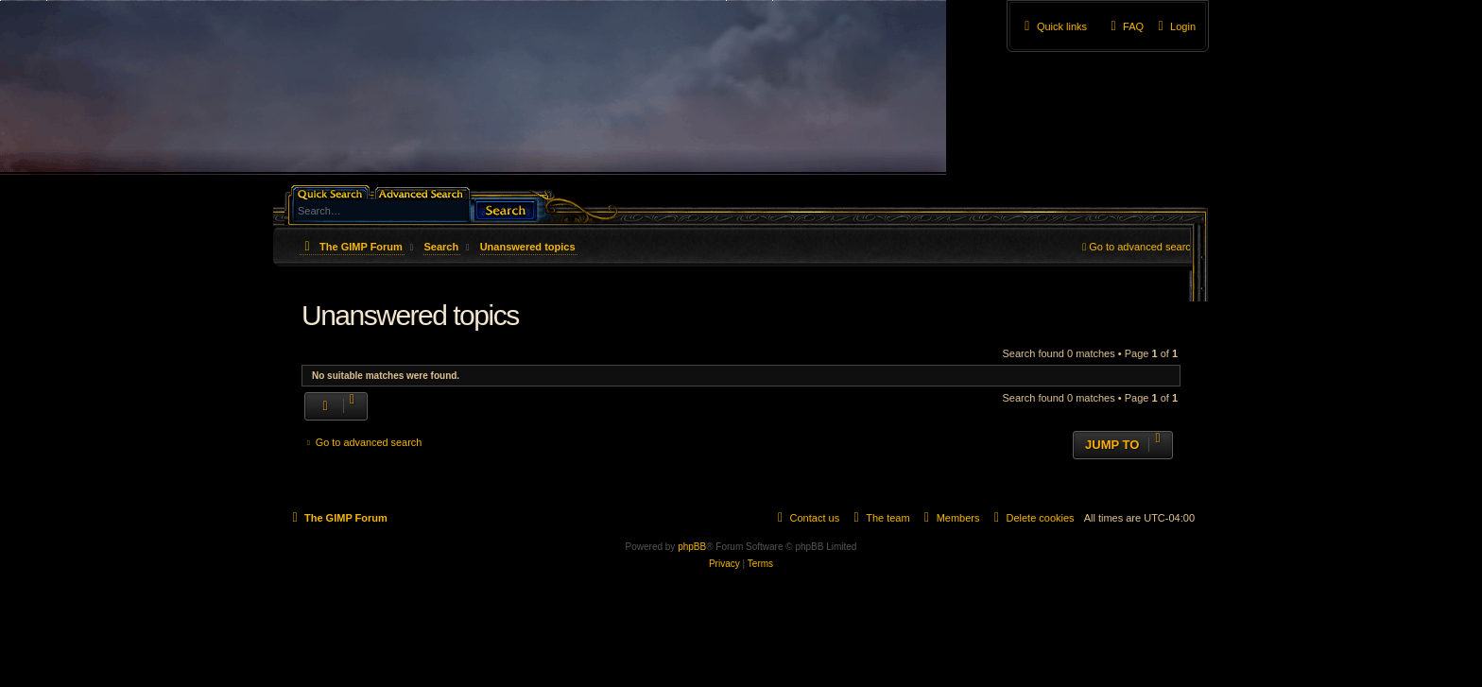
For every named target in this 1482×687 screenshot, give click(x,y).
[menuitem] (1174, 26)
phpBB (692, 546)
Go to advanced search (1143, 246)
